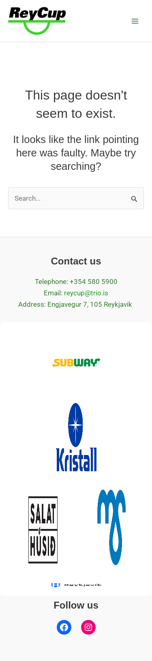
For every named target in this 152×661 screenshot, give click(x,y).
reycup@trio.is (86, 293)
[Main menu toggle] (135, 21)
